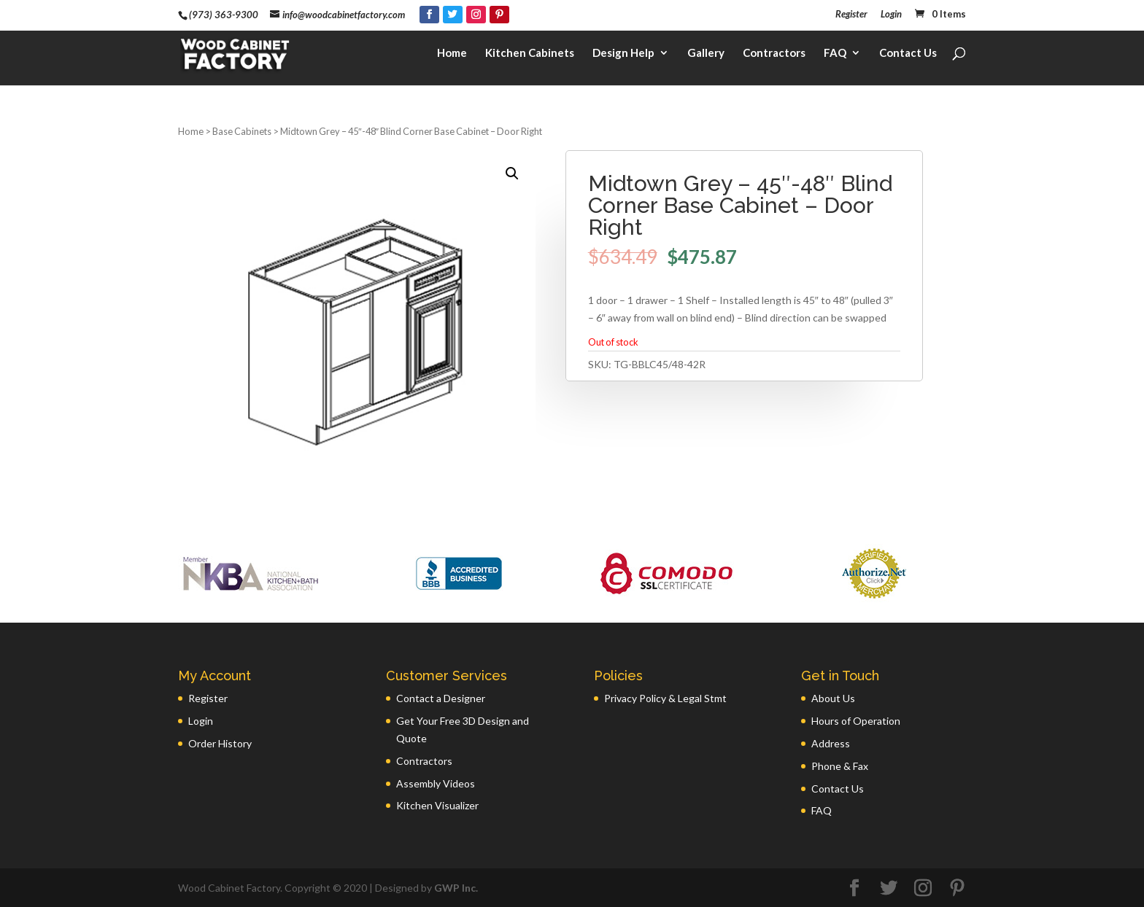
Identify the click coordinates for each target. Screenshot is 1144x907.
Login (891, 14)
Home (452, 55)
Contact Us (908, 55)
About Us (833, 698)
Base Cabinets (241, 131)
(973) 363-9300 (223, 14)
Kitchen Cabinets (529, 55)
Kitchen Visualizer (437, 805)
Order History (220, 743)
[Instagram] (476, 14)
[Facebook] (429, 14)
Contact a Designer (440, 698)
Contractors (774, 55)
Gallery (705, 55)
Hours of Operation (855, 721)
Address (830, 743)
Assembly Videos (435, 783)
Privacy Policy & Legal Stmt (665, 698)
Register (851, 14)
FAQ (835, 55)
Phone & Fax (839, 766)
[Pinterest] (499, 14)
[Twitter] (453, 14)
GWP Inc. (456, 887)
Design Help (623, 55)
